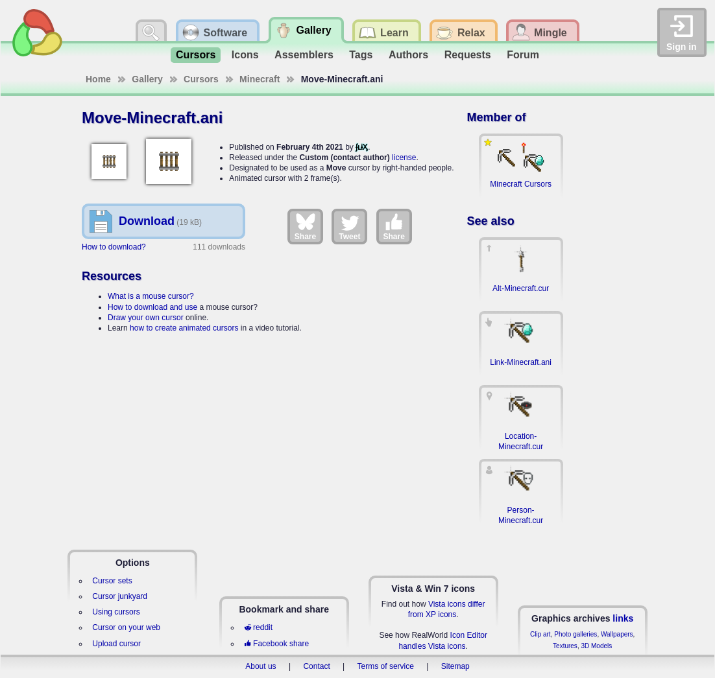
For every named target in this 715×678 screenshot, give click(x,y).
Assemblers (303, 54)
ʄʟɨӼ (362, 147)
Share (305, 226)
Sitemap (455, 666)
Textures (565, 645)
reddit (258, 627)
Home (98, 79)
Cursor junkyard (119, 596)
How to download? (114, 246)
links (622, 618)
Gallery (147, 79)
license (404, 157)
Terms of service (386, 666)
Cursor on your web (126, 627)
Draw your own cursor (146, 317)
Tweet (349, 226)
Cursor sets (112, 580)
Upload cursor (116, 643)
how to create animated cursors (184, 328)
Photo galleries (575, 634)
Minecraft (259, 79)
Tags (360, 54)
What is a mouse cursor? (151, 296)
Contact (316, 666)
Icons (245, 54)
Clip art (540, 634)
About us (260, 666)
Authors (408, 54)
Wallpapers (617, 634)
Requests (467, 54)
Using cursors (115, 611)
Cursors (195, 54)
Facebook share (276, 643)
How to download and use (152, 307)
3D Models (596, 645)
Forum (523, 54)
